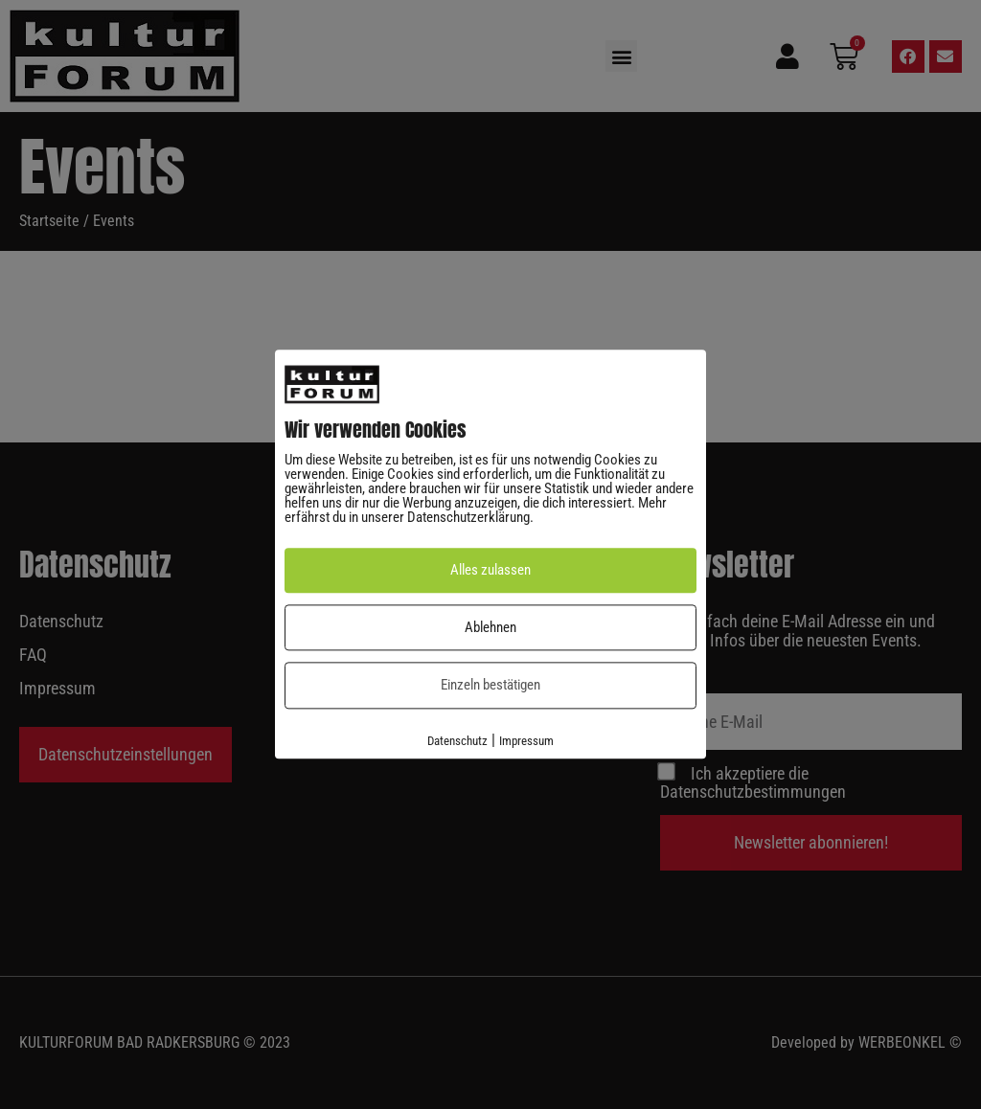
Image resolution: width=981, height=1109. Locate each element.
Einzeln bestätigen (490, 685)
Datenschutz (457, 741)
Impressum (526, 741)
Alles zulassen (490, 570)
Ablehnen (490, 627)
